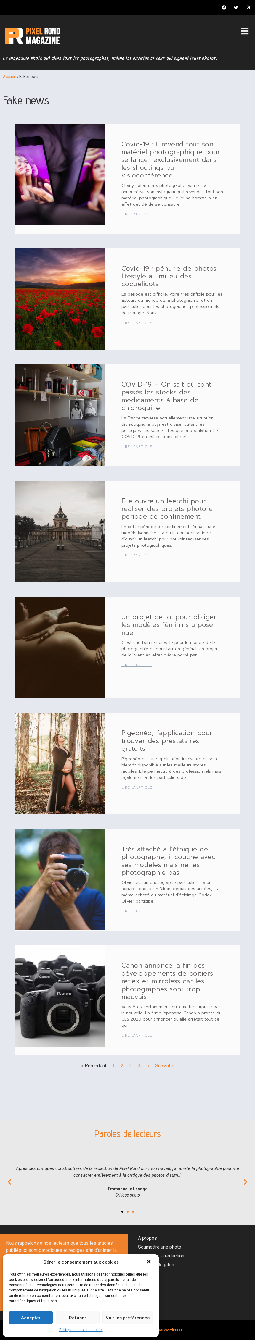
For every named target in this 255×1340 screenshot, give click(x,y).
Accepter (31, 1317)
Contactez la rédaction (161, 1256)
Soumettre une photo (159, 1247)
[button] (149, 1262)
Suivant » (164, 1065)
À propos (147, 1238)
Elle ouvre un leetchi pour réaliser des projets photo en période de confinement (169, 509)
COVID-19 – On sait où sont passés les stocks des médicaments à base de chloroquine (166, 396)
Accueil (9, 76)
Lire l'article (136, 214)
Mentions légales (156, 1265)
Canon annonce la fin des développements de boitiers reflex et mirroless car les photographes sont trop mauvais (167, 981)
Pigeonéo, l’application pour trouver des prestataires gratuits (167, 740)
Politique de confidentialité (81, 1330)
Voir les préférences (128, 1317)
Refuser (77, 1317)
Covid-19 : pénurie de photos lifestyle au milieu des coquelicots (168, 276)
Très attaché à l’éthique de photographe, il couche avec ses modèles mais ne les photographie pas (168, 860)
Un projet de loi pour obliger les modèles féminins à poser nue (169, 624)
